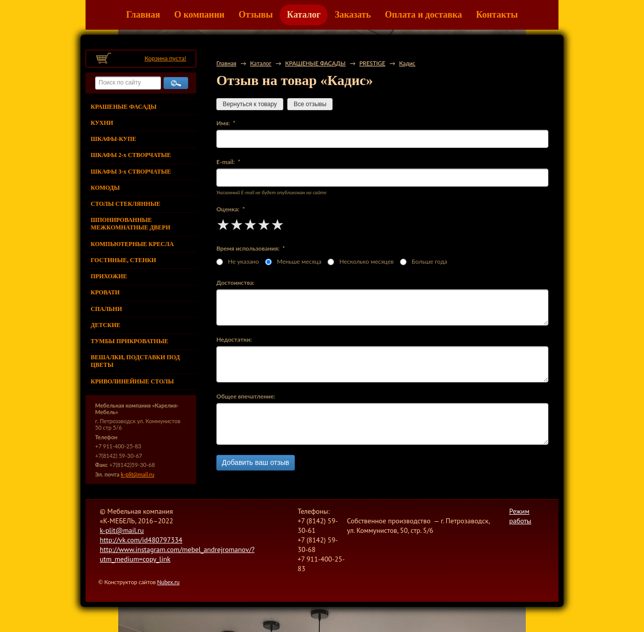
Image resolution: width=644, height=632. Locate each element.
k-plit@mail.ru (137, 474)
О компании (199, 15)
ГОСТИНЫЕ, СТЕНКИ (123, 260)
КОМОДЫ (105, 187)
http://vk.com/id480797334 (141, 539)
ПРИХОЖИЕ (109, 276)
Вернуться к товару (249, 104)
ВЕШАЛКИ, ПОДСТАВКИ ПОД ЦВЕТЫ (135, 361)
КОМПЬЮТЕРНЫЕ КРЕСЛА (132, 244)
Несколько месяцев (360, 261)
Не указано (237, 261)
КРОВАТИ (105, 292)
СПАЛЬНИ (106, 308)
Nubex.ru (168, 582)
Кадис (407, 63)
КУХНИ (102, 122)
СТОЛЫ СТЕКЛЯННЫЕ (125, 203)
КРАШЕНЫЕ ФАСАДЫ (123, 106)
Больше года (423, 261)
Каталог (303, 15)
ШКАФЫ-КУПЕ (113, 138)
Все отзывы (310, 104)
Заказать (353, 15)
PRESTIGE (372, 63)
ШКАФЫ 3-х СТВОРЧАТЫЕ (131, 171)
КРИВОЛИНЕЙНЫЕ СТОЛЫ (132, 381)
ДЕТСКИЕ (105, 325)
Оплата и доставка (423, 15)
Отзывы (255, 15)
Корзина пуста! (165, 58)
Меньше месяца (293, 261)
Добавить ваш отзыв (255, 462)
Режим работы (520, 516)
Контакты (497, 15)
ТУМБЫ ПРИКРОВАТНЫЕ (129, 341)
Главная (143, 15)
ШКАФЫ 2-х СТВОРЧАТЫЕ (131, 155)
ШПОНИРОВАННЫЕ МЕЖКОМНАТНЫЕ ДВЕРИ (130, 223)
